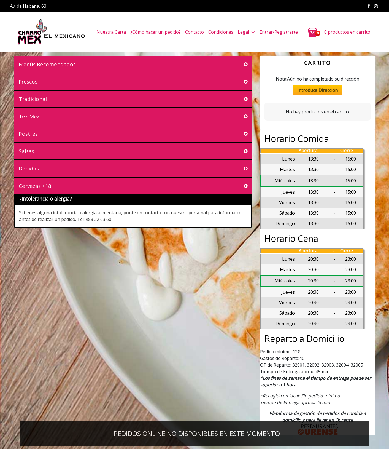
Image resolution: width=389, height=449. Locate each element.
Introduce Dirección (317, 90)
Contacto (194, 32)
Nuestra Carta (111, 32)
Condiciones (220, 32)
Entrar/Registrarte (279, 32)
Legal (243, 32)
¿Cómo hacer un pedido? (155, 32)
